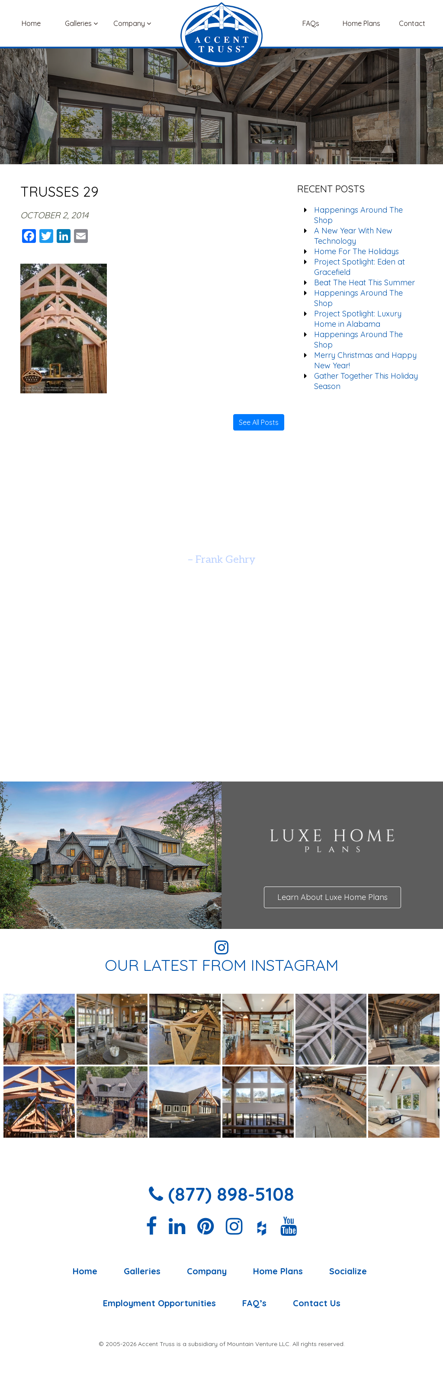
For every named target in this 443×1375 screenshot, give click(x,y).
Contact (412, 23)
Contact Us (316, 1303)
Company (132, 23)
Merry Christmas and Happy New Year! (365, 360)
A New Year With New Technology (353, 236)
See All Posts (259, 422)
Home (31, 23)
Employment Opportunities (159, 1303)
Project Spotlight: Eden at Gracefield (359, 267)
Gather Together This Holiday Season (366, 381)
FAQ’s (254, 1303)
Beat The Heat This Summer (364, 282)
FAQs (310, 23)
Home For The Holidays (356, 251)
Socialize (348, 1271)
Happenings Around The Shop (358, 215)
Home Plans (361, 23)
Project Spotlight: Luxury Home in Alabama (357, 319)
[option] (221, 538)
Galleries (81, 23)
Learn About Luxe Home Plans (332, 897)
